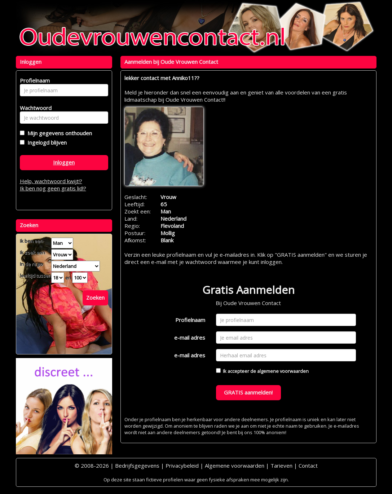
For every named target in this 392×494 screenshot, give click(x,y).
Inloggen (64, 162)
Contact (308, 465)
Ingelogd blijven (46, 142)
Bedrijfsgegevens (137, 465)
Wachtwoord (34, 107)
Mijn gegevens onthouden (58, 133)
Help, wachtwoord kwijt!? (51, 181)
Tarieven (281, 465)
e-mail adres (189, 337)
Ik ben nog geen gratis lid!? (53, 188)
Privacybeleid (182, 465)
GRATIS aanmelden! (248, 392)
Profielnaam (190, 319)
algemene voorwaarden (283, 371)
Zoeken (95, 297)
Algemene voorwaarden (234, 465)
